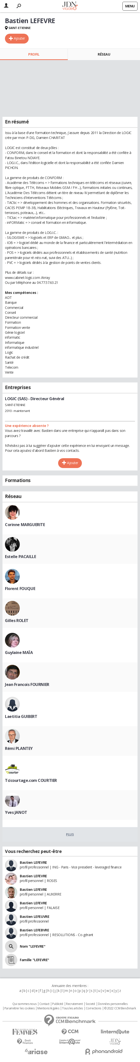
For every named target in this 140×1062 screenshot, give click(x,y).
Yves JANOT (16, 812)
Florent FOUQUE (20, 588)
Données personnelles (113, 1004)
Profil (33, 54)
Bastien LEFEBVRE (34, 930)
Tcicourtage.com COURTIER (31, 780)
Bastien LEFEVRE (33, 862)
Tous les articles (72, 1008)
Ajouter (19, 38)
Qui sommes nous (24, 1004)
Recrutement (74, 1004)
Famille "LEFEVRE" (34, 959)
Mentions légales (48, 1008)
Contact (44, 1004)
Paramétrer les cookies (19, 1008)
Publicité (57, 1004)
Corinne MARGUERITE (25, 524)
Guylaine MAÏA (19, 652)
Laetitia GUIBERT (21, 716)
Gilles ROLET (16, 620)
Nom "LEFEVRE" (33, 946)
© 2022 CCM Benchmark (120, 1008)
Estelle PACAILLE (20, 556)
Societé (90, 1004)
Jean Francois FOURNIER (27, 684)
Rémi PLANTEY (19, 748)
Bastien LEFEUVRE (34, 916)
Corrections (93, 1008)
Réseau (104, 54)
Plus (70, 834)
